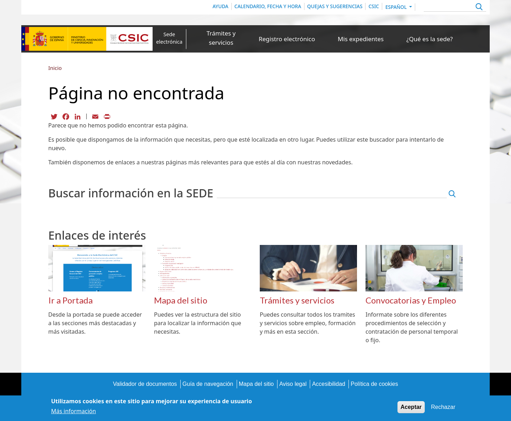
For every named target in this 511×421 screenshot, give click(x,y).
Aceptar (411, 408)
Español (396, 7)
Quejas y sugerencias (335, 6)
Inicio (55, 67)
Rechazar (443, 408)
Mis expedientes (361, 39)
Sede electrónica (169, 38)
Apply (478, 7)
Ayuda (221, 6)
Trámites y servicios (221, 38)
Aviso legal (293, 384)
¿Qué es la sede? (429, 39)
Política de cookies (374, 384)
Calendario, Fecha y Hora (268, 6)
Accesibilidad (328, 384)
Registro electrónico (287, 39)
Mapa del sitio (256, 384)
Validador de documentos (145, 384)
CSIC (373, 6)
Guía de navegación (207, 384)
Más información (73, 412)
